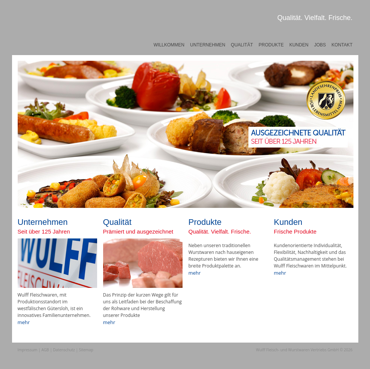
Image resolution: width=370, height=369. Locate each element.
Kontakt (342, 45)
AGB (45, 349)
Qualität (242, 45)
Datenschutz (64, 349)
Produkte (271, 45)
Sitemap (86, 349)
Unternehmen (207, 45)
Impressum (28, 349)
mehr (24, 322)
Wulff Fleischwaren (45, 35)
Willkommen (169, 45)
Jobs (320, 45)
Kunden (299, 45)
